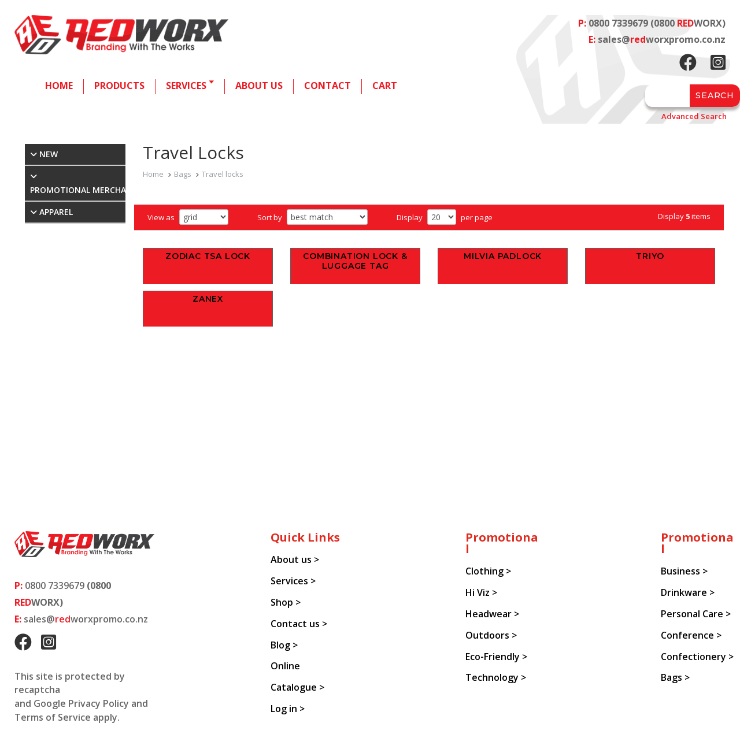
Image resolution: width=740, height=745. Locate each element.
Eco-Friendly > (496, 656)
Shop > (286, 602)
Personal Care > (696, 613)
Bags (182, 174)
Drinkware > (688, 592)
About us (259, 85)
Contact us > (299, 623)
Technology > (495, 677)
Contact (327, 85)
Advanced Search (694, 116)
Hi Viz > (481, 592)
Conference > (691, 635)
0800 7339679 (618, 23)
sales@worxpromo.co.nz (662, 39)
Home (59, 85)
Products (119, 85)
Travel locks (222, 174)
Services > (293, 580)
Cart (384, 85)
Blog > (284, 645)
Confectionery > (697, 656)
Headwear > (492, 613)
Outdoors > (491, 635)
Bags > (675, 677)
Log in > (288, 708)
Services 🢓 (190, 85)
